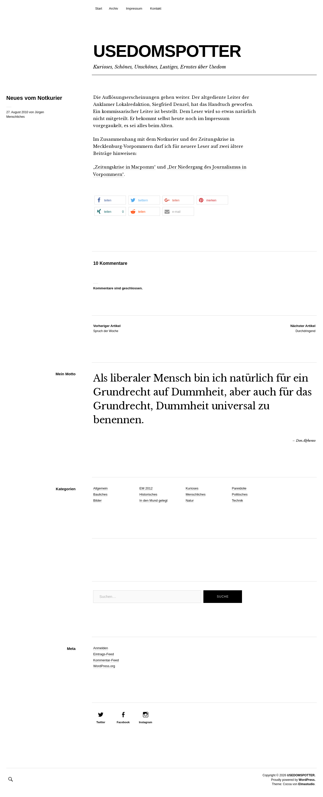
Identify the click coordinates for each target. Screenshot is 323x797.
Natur (190, 500)
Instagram (145, 721)
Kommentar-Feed (106, 660)
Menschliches (15, 117)
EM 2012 (146, 488)
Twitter (100, 721)
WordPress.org (104, 666)
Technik (237, 500)
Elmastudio (306, 784)
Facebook (123, 721)
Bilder (97, 500)
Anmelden (100, 648)
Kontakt (155, 8)
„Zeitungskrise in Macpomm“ (125, 167)
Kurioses (192, 488)
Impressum (134, 8)
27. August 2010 (17, 112)
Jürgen (39, 112)
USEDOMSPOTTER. (301, 775)
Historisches (148, 494)
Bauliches (100, 494)
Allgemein (100, 488)
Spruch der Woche (106, 328)
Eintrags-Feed (103, 653)
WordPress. (307, 779)
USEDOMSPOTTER (184, 49)
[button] (110, 199)
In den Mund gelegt (154, 500)
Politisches (240, 494)
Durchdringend (302, 328)
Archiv (113, 8)
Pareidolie (239, 488)
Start (98, 8)
